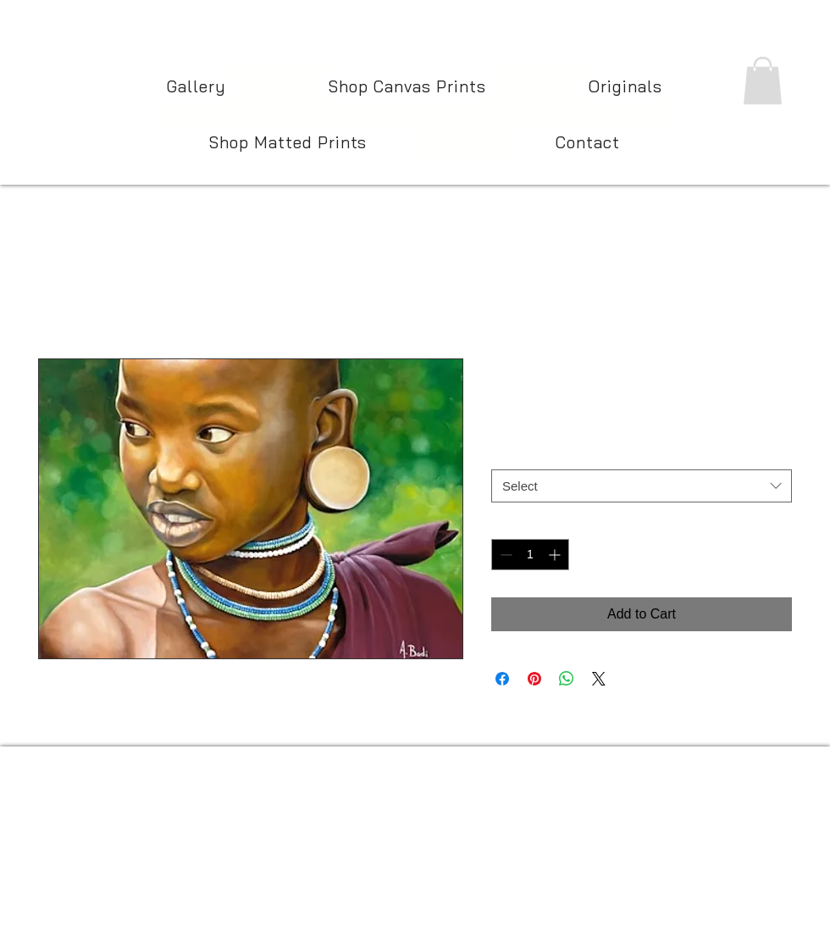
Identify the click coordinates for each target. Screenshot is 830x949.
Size (507, 453)
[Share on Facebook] (502, 679)
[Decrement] (504, 554)
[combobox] (641, 485)
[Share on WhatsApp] (566, 679)
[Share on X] (599, 679)
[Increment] (556, 554)
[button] (763, 80)
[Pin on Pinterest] (534, 679)
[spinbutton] (530, 554)
